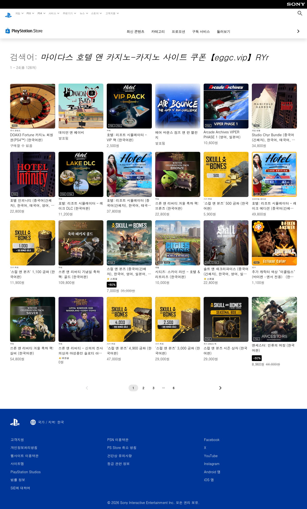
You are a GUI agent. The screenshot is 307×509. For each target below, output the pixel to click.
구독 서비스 (175, 27)
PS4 (39, 13)
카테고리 (132, 27)
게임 (17, 13)
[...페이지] (163, 383)
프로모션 (153, 27)
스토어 (95, 13)
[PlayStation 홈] (8, 13)
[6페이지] (173, 383)
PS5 (29, 13)
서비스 (52, 13)
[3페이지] (153, 383)
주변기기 (68, 13)
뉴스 (82, 13)
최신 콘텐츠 (110, 27)
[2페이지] (143, 383)
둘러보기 (198, 27)
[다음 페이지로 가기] (220, 383)
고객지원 (110, 13)
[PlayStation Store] (25, 26)
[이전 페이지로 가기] (87, 383)
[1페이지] (133, 383)
